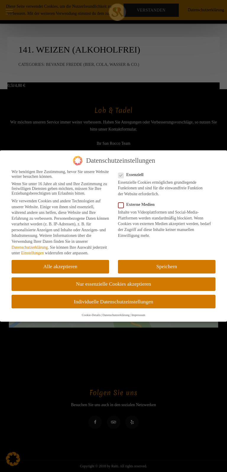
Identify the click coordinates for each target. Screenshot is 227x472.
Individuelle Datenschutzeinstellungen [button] (113, 302)
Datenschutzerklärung (30, 247)
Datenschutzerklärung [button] (115, 315)
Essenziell (132, 174)
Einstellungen (32, 253)
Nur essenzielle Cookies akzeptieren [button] (113, 284)
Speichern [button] (166, 266)
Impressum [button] (138, 315)
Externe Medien (138, 204)
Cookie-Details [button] (91, 315)
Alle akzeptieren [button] (60, 266)
